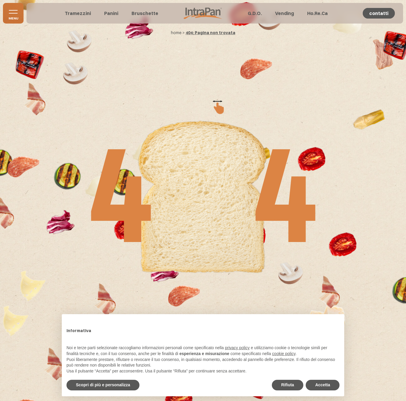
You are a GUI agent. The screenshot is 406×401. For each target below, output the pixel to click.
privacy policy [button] (237, 347)
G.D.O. (255, 13)
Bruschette (145, 13)
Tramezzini (78, 13)
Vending (284, 13)
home (176, 32)
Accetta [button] (322, 384)
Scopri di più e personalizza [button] (103, 384)
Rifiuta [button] (287, 384)
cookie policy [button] (283, 353)
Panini (111, 13)
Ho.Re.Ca (317, 13)
